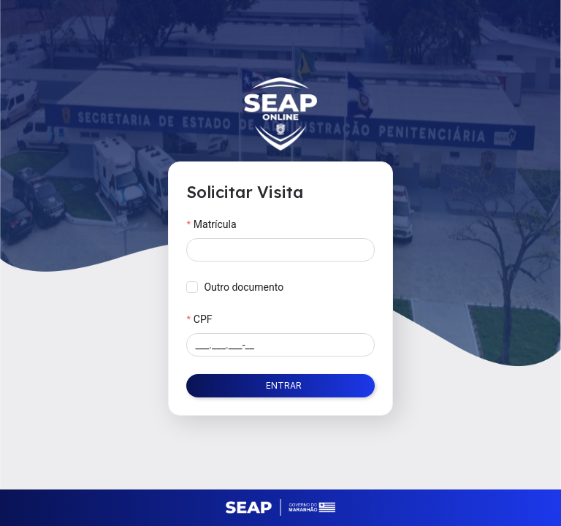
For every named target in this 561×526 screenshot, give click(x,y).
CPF (203, 319)
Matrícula (215, 224)
